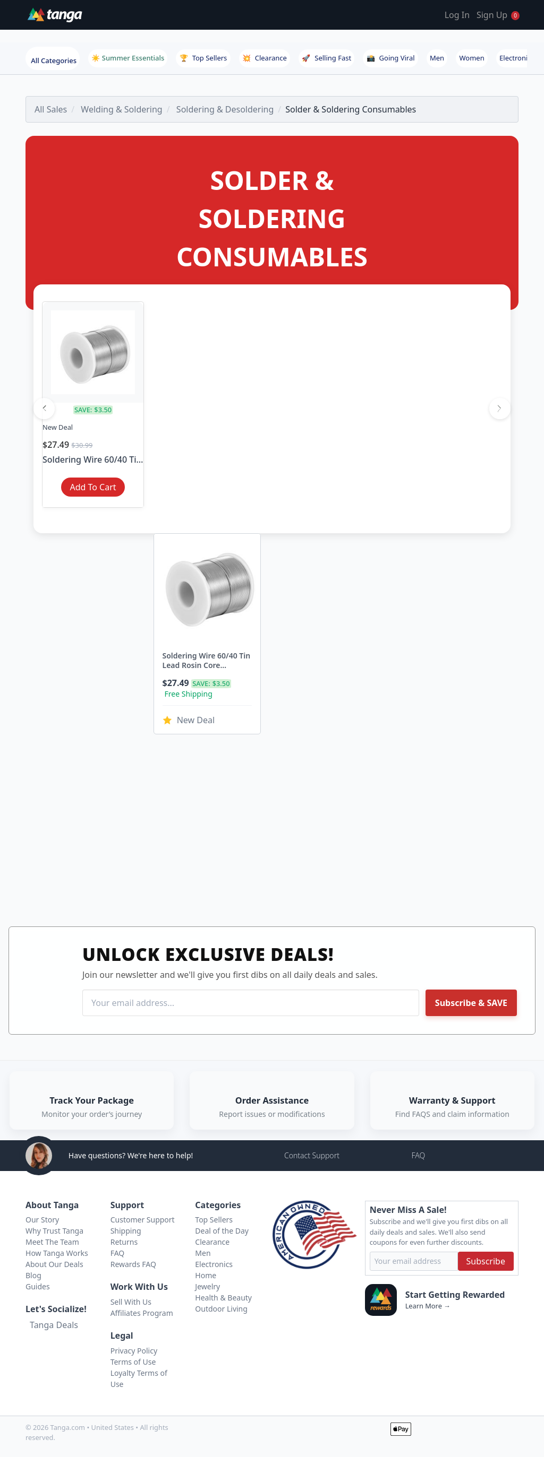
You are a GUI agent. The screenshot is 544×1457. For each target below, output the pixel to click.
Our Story (42, 1220)
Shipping (125, 1231)
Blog (33, 1275)
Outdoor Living (221, 1309)
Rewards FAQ (133, 1264)
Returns (124, 1242)
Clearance (264, 58)
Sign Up (492, 15)
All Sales (51, 109)
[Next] (500, 408)
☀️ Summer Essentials (127, 58)
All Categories (53, 60)
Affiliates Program (141, 1313)
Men (437, 58)
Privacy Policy (133, 1351)
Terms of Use (133, 1362)
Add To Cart (93, 487)
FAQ (418, 1155)
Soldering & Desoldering (225, 109)
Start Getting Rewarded (455, 1294)
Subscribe (485, 1261)
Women (472, 58)
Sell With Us (130, 1302)
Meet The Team (52, 1242)
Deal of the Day (222, 1231)
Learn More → (427, 1306)
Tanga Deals (54, 1325)
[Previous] (44, 408)
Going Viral (391, 58)
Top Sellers (203, 58)
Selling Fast (326, 58)
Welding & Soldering (121, 109)
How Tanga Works (57, 1253)
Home (205, 1275)
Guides (38, 1286)
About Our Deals (54, 1264)
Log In (457, 15)
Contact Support (311, 1155)
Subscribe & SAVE (471, 1003)
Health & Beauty (223, 1298)
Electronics (516, 58)
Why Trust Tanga (54, 1231)
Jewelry (207, 1286)
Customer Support (142, 1220)
